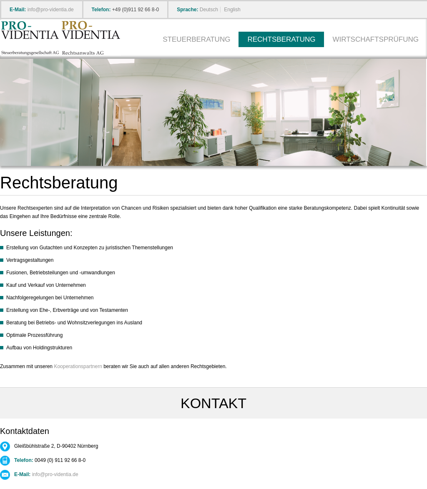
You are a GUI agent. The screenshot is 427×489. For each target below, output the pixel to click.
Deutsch (209, 10)
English (232, 10)
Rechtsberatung (281, 39)
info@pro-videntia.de (51, 10)
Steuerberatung (196, 39)
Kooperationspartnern (78, 366)
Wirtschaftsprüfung (375, 39)
